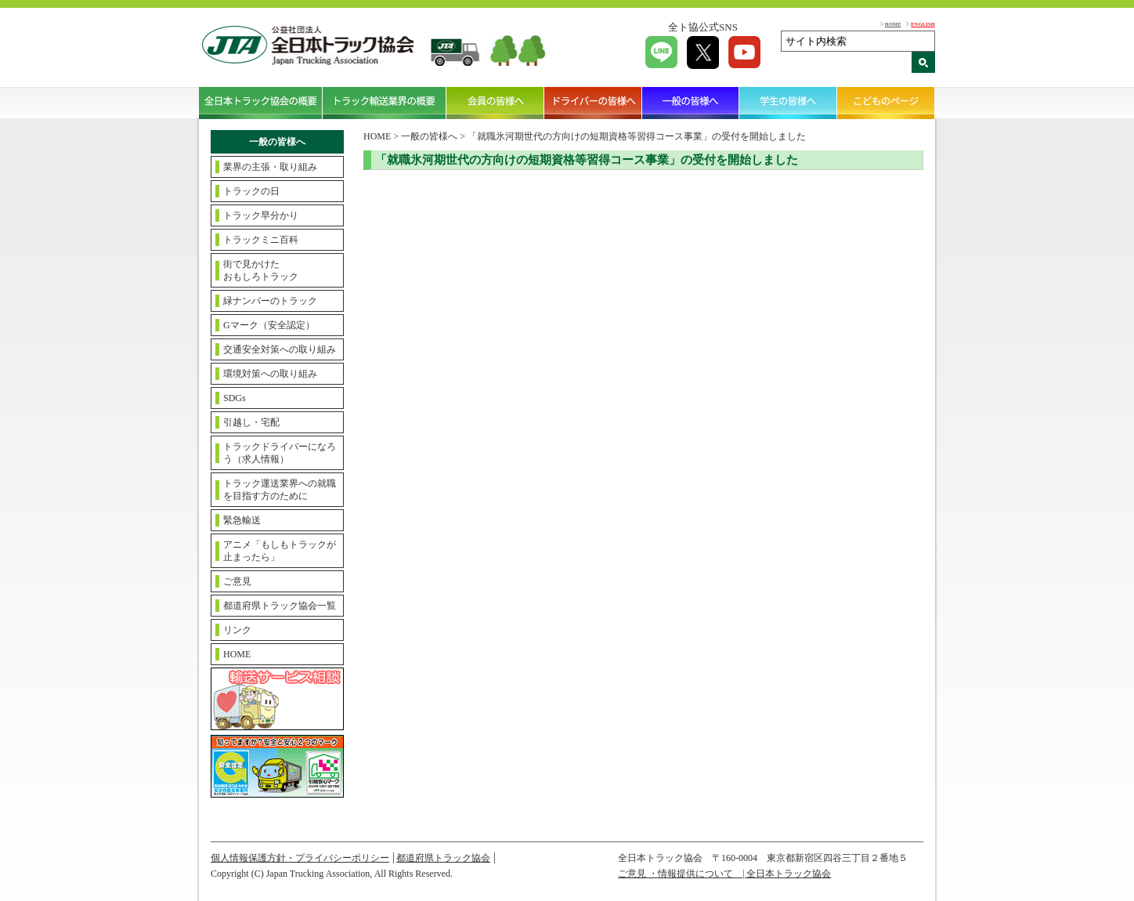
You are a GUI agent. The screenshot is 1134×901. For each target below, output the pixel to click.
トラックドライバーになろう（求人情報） (279, 453)
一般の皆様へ (691, 102)
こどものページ (886, 102)
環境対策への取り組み (270, 373)
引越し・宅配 (251, 422)
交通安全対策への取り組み (279, 349)
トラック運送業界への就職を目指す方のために (279, 489)
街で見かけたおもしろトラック (260, 270)
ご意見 (237, 581)
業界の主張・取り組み (270, 166)
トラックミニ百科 (260, 239)
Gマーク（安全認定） (269, 325)
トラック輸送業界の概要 (384, 102)
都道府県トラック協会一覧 (279, 605)
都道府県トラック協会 (443, 857)
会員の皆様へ (495, 102)
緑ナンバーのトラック (270, 300)
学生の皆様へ (788, 102)
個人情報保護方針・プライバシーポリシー (300, 857)
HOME (893, 24)
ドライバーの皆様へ (593, 102)
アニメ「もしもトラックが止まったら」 (279, 551)
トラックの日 (251, 191)
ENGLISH (923, 24)
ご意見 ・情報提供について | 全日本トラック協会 (724, 873)
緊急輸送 (242, 520)
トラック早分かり (260, 215)
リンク (237, 629)
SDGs (234, 398)
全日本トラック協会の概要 (261, 102)
